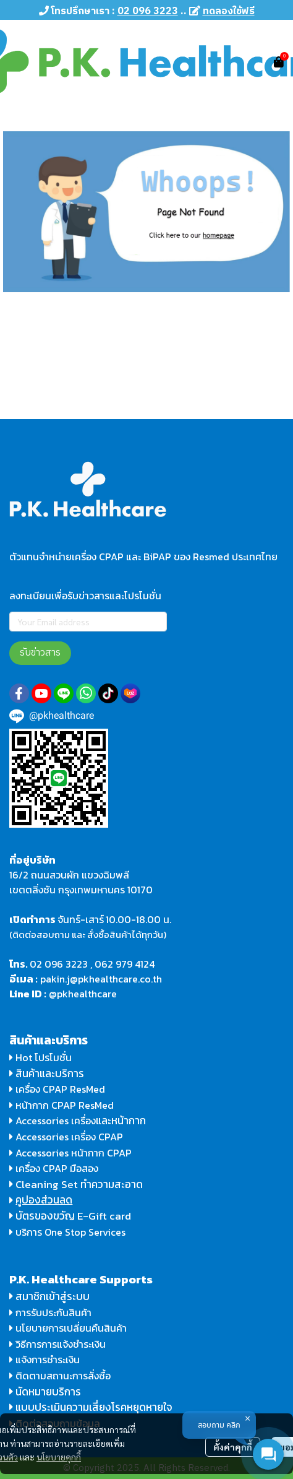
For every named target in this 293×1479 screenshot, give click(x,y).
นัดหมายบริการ (48, 1392)
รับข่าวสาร (40, 652)
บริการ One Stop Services (70, 1232)
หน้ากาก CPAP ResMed (64, 1105)
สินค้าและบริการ (46, 1073)
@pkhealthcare (83, 993)
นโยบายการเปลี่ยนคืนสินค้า (68, 1328)
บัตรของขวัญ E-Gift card (73, 1216)
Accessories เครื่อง (55, 1120)
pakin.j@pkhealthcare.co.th (101, 978)
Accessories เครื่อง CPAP (69, 1136)
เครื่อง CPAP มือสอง (53, 1168)
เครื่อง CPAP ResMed (57, 1089)
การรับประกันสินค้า (50, 1312)
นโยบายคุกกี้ (58, 1456)
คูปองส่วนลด (43, 1200)
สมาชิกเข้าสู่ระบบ (52, 1296)
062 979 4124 (125, 963)
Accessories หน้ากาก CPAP (73, 1152)
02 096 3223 (59, 963)
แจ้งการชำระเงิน (44, 1359)
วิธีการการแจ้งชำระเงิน (57, 1344)
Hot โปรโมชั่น (40, 1057)
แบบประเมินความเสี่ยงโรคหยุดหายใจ (93, 1407)
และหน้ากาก (122, 1121)
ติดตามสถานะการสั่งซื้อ (60, 1375)
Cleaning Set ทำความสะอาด (79, 1184)
